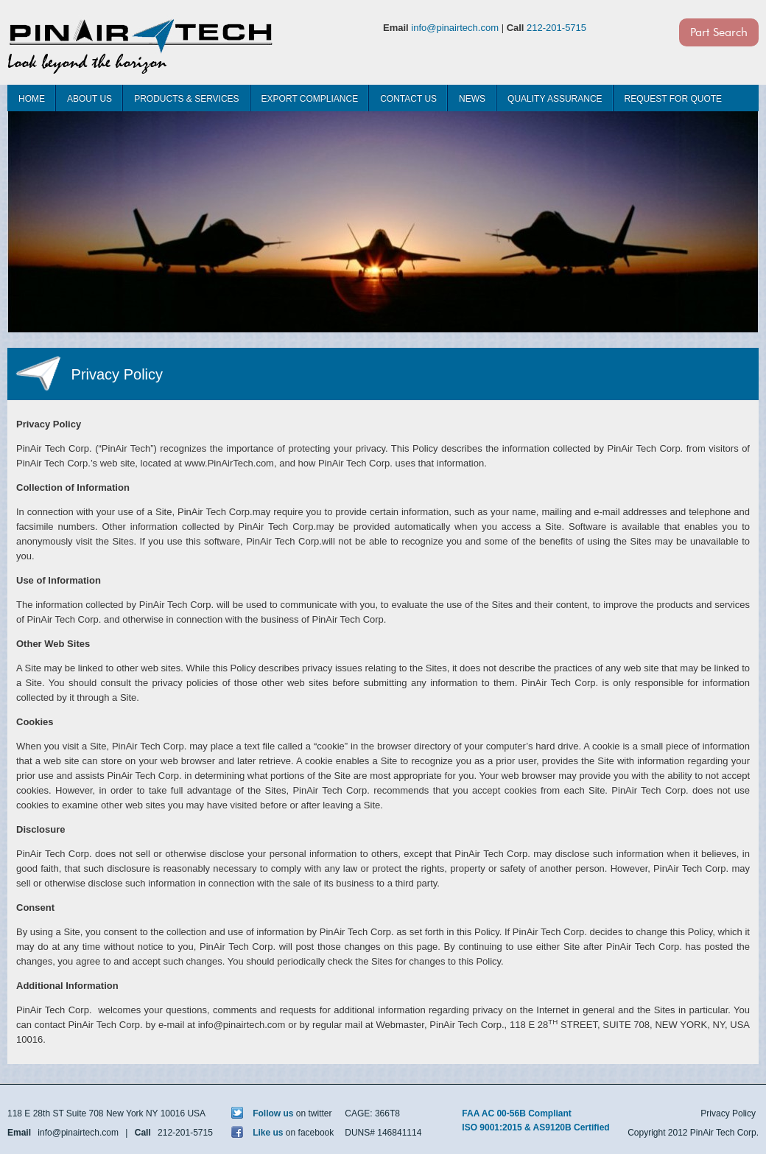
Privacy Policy (728, 1113)
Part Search (719, 32)
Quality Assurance (554, 99)
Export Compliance (310, 99)
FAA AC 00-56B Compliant (516, 1113)
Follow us (262, 1113)
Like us (257, 1132)
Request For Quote (673, 99)
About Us (89, 99)
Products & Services (186, 99)
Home (31, 99)
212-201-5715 (556, 27)
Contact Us (408, 99)
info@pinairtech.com (455, 27)
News (472, 99)
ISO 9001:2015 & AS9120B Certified (535, 1127)
